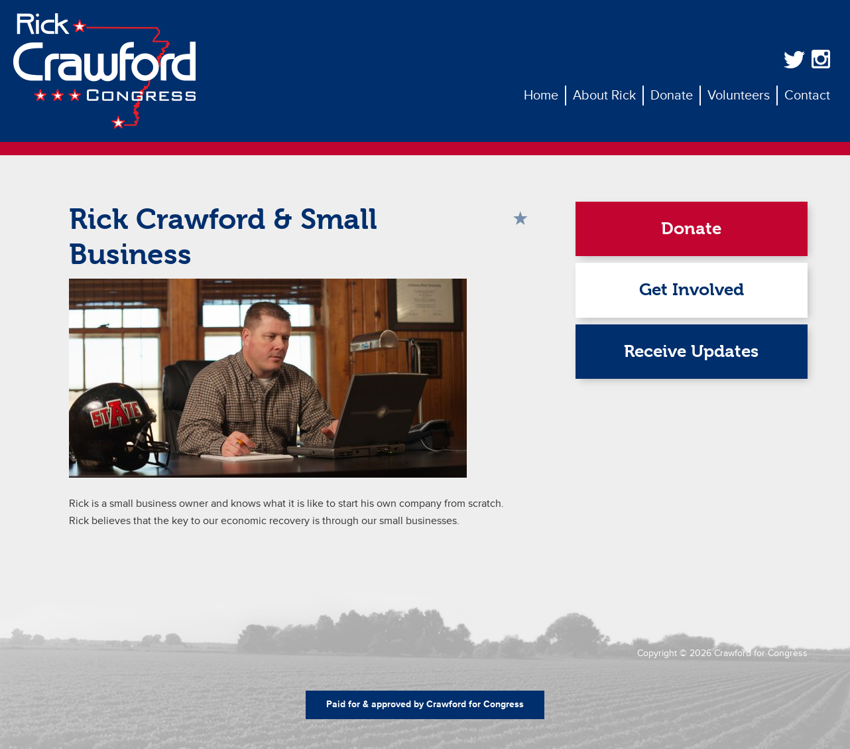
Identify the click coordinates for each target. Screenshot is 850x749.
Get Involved (691, 289)
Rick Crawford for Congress (104, 71)
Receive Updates (691, 351)
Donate (691, 228)
